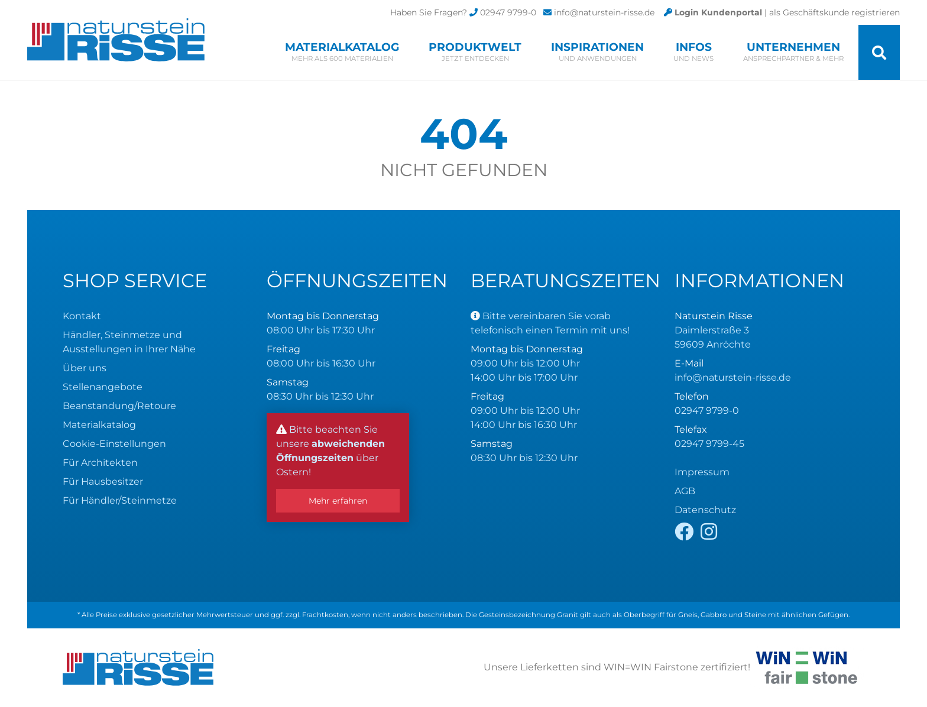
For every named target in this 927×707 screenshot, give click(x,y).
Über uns (84, 368)
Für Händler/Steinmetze (120, 500)
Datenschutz (705, 509)
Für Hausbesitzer (103, 481)
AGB (685, 491)
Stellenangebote (102, 387)
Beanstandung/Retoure (119, 405)
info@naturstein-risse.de (604, 12)
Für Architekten (100, 462)
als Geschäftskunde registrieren (834, 12)
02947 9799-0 (508, 12)
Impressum (702, 472)
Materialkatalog (342, 51)
